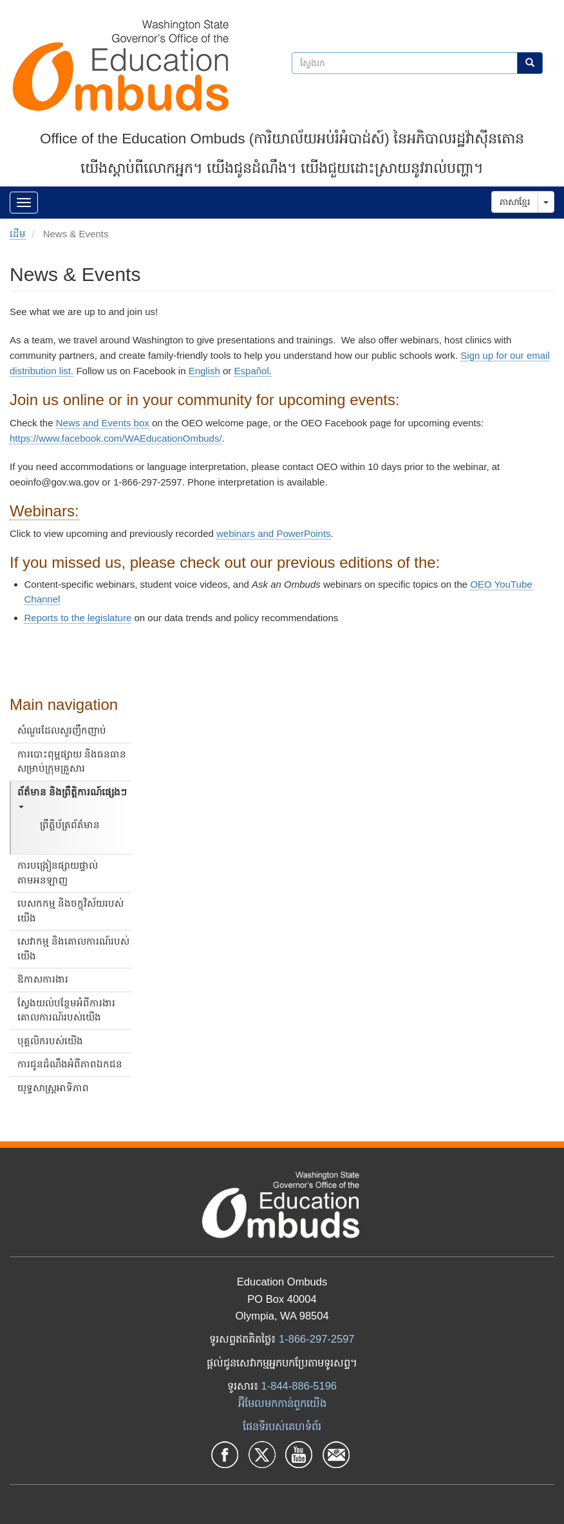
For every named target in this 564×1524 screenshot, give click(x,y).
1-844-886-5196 (299, 1386)
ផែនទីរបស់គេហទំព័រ (282, 1426)
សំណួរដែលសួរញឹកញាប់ (61, 730)
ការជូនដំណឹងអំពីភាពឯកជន (69, 1063)
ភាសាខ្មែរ (515, 202)
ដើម (18, 233)
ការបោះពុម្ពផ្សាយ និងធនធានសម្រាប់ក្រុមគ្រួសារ (71, 761)
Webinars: (44, 511)
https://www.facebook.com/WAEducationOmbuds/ (116, 438)
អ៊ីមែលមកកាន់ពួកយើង (282, 1403)
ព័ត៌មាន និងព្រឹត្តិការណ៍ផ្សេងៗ (72, 797)
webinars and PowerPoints (273, 533)
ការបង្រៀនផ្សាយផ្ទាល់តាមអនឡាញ (57, 872)
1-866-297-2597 (316, 1339)
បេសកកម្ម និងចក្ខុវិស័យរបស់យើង (70, 910)
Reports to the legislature (78, 617)
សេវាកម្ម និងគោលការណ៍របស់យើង (73, 948)
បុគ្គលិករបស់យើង (50, 1040)
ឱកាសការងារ (42, 979)
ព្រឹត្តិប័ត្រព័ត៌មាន (70, 824)
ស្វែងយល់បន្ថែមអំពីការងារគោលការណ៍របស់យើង (66, 1010)
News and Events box (102, 422)
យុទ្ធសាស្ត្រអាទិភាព (53, 1087)
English (204, 370)
